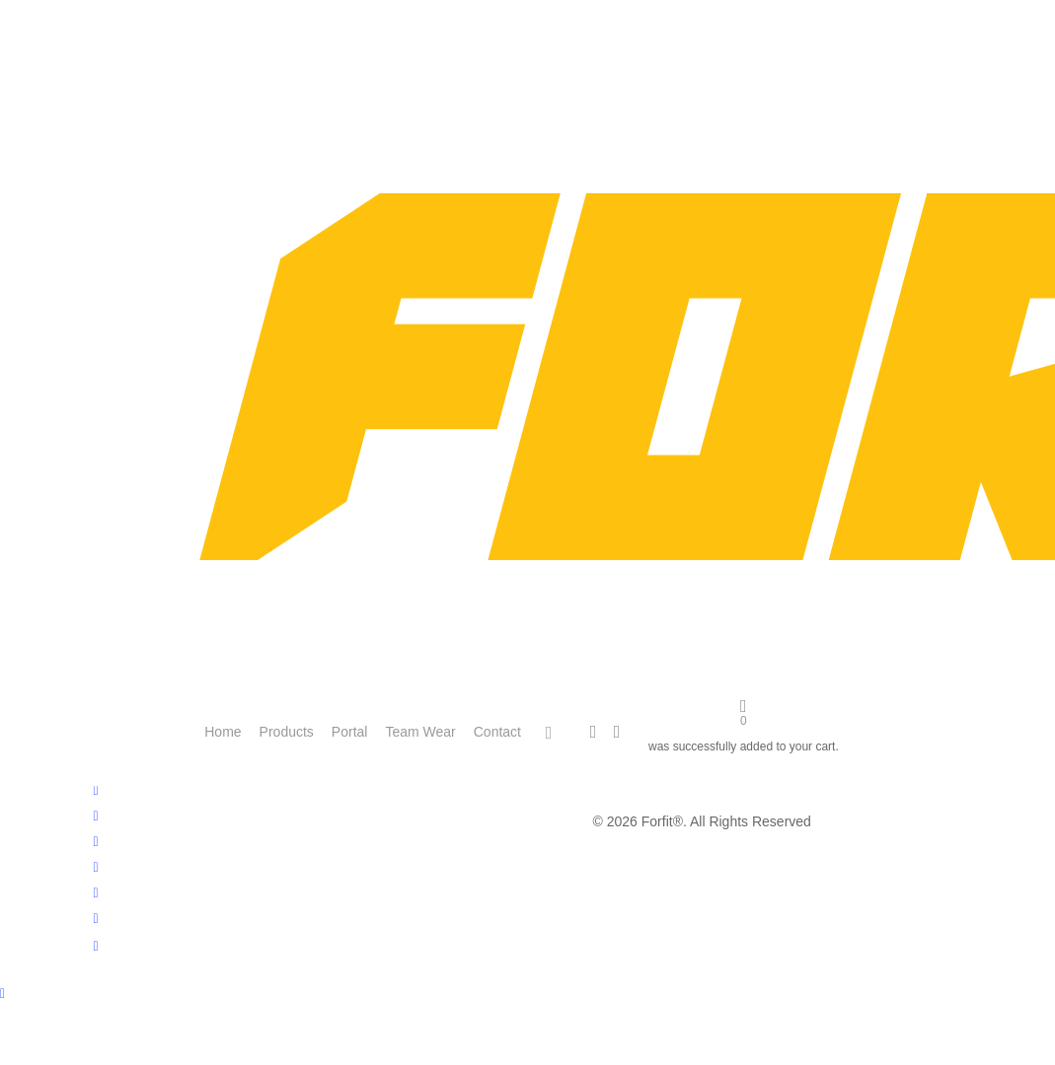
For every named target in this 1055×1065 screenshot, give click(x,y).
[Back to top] (527, 995)
